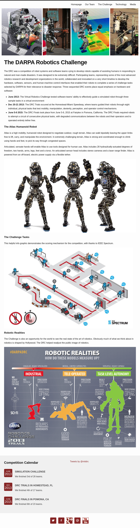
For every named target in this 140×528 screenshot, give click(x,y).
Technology (121, 4)
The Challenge (105, 4)
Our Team (90, 4)
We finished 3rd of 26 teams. (29, 476)
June (8, 473)
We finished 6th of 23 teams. (29, 504)
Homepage (76, 4)
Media (133, 4)
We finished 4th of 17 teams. (29, 490)
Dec (8, 487)
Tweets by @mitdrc (79, 461)
